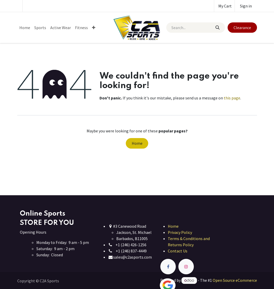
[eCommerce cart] (224, 6)
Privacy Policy (180, 232)
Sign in (246, 5)
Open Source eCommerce (235, 280)
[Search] (217, 27)
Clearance (242, 27)
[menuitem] (24, 27)
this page (232, 97)
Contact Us (177, 250)
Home (137, 143)
